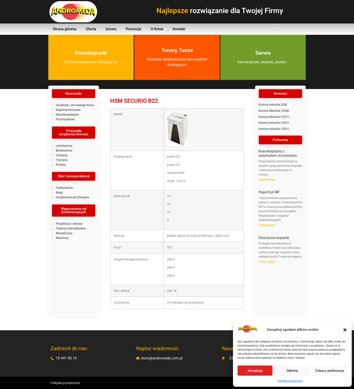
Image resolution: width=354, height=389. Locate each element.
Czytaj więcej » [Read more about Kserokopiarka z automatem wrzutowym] (267, 179)
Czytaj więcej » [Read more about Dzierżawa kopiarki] (267, 261)
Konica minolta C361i (274, 129)
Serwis (110, 29)
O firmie (157, 29)
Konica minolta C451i (274, 122)
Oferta (91, 29)
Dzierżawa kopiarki (274, 238)
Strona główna (65, 29)
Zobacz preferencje (329, 371)
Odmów (292, 371)
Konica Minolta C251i (274, 117)
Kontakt (179, 29)
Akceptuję (255, 371)
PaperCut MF (269, 192)
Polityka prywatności (290, 380)
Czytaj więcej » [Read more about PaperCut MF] (267, 225)
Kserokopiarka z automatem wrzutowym (278, 153)
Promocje (133, 29)
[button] (345, 330)
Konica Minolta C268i (274, 110)
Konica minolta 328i (273, 104)
